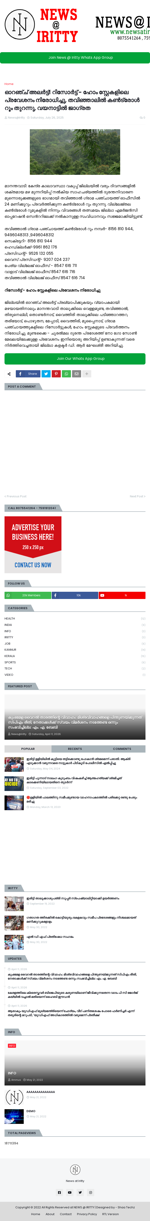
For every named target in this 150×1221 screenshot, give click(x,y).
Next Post (136, 496)
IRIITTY (75, 637)
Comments (122, 749)
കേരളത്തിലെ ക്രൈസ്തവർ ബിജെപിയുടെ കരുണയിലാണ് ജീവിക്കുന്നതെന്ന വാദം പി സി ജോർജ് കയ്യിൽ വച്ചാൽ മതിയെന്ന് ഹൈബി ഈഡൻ (73, 995)
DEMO (30, 1111)
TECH (75, 668)
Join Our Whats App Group (76, 358)
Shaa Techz (126, 1207)
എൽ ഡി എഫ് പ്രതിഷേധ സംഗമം (49, 937)
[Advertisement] (75, 847)
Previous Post (16, 496)
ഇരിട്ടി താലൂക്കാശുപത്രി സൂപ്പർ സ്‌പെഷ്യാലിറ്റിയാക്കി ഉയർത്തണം (72, 898)
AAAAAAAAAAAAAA (40, 1092)
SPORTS (75, 662)
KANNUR (75, 650)
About (50, 1214)
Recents (75, 749)
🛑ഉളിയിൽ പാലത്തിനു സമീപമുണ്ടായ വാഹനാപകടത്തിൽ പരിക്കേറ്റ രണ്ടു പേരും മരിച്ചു (81, 799)
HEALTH (75, 618)
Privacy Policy (87, 1214)
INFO (75, 631)
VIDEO (75, 675)
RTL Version (110, 1214)
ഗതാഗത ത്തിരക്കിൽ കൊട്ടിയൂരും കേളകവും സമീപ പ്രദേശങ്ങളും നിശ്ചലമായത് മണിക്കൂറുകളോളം (81, 920)
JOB (75, 643)
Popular (28, 749)
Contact (66, 1214)
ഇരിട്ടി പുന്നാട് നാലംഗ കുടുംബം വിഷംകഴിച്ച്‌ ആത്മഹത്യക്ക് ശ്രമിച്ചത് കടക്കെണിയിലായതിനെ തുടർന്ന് (74, 780)
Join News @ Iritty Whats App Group (76, 57)
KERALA (75, 656)
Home (9, 84)
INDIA (75, 625)
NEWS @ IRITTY (84, 1207)
